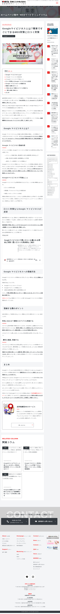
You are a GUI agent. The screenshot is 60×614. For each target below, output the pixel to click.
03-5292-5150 (32, 590)
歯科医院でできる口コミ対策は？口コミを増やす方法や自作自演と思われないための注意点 (54, 118)
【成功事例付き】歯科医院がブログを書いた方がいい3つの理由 (54, 106)
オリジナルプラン (21, 539)
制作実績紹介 (20, 546)
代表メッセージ (6, 539)
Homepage (24, 537)
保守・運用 (4, 553)
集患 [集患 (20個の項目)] (50, 195)
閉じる (10, 72)
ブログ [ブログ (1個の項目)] (50, 177)
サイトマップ (36, 569)
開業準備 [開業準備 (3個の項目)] (50, 193)
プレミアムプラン (21, 542)
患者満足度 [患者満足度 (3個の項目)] (51, 191)
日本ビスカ (5, 299)
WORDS (37, 559)
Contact (38, 537)
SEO (18, 555)
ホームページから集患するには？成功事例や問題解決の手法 (54, 129)
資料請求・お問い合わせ (38, 565)
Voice (37, 554)
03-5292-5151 (32, 589)
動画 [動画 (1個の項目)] (49, 183)
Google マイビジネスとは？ (13, 75)
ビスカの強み (5, 542)
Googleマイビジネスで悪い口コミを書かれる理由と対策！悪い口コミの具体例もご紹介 (54, 64)
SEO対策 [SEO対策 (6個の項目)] (50, 170)
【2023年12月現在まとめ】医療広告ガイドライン (52, 39)
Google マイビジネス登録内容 (13, 78)
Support (6, 550)
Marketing (24, 552)
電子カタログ (36, 563)
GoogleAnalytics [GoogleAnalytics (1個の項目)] (52, 160)
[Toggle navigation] (57, 3)
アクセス (4, 544)
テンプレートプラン (21, 544)
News (37, 541)
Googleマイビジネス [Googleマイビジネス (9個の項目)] (52, 163)
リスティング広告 (21, 559)
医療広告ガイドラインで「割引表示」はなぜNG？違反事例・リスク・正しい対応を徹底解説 (54, 77)
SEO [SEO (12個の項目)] (50, 168)
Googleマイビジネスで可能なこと (14, 80)
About (6, 537)
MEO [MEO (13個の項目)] (50, 166)
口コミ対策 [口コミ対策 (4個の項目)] (51, 189)
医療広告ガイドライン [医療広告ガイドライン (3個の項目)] (52, 186)
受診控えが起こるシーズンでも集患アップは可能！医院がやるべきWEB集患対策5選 (54, 51)
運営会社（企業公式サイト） (8, 546)
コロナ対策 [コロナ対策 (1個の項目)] (51, 174)
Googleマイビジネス (8, 37)
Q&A (36, 550)
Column (37, 546)
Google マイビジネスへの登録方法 (15, 84)
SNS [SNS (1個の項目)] (49, 172)
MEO (18, 557)
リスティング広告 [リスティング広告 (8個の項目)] (52, 180)
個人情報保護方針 (37, 567)
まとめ (7, 93)
